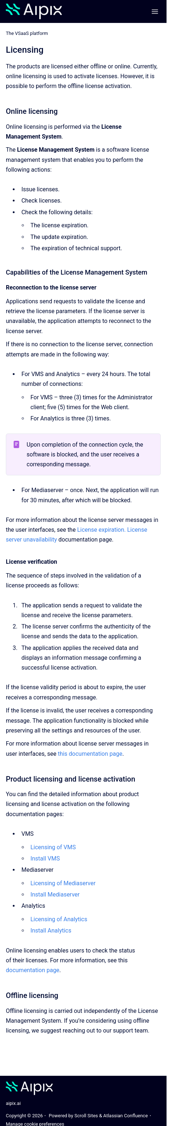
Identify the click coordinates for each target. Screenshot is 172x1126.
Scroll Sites (86, 1115)
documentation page (32, 970)
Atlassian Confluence (125, 1115)
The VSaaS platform (27, 33)
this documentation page (90, 753)
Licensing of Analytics (58, 919)
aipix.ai (13, 1103)
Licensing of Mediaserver (62, 883)
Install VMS (45, 858)
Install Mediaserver (54, 894)
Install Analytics (50, 930)
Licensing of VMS (52, 847)
